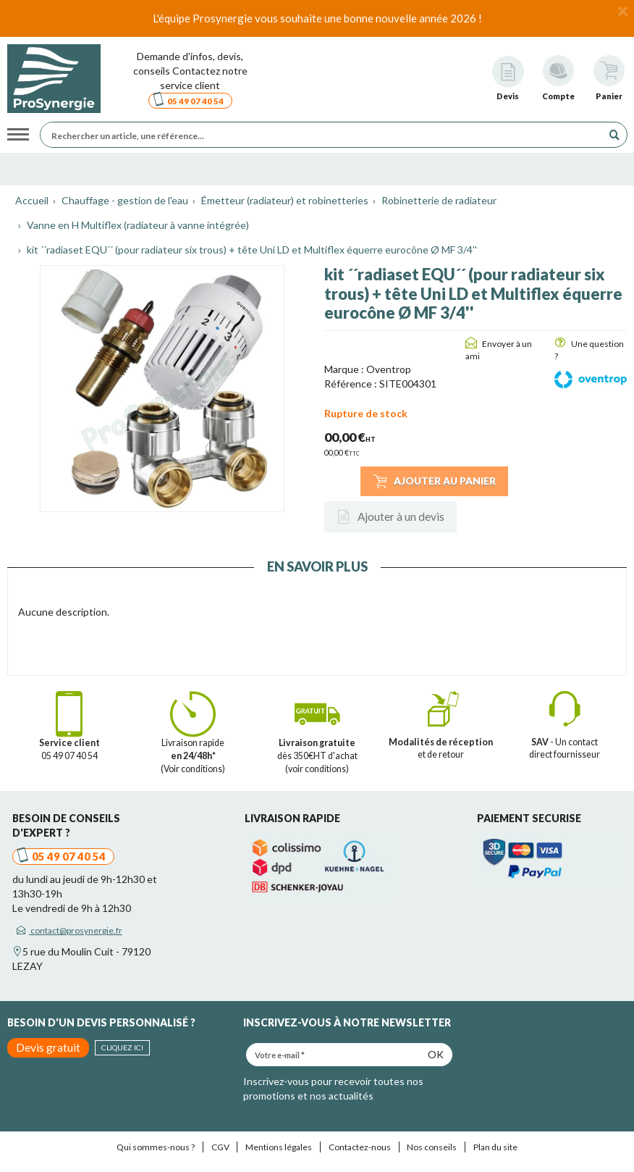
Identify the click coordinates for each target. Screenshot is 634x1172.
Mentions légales (278, 1147)
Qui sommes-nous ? (156, 1147)
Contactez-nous (360, 1147)
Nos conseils (432, 1147)
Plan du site (495, 1147)
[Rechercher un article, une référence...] (325, 134)
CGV (220, 1147)
